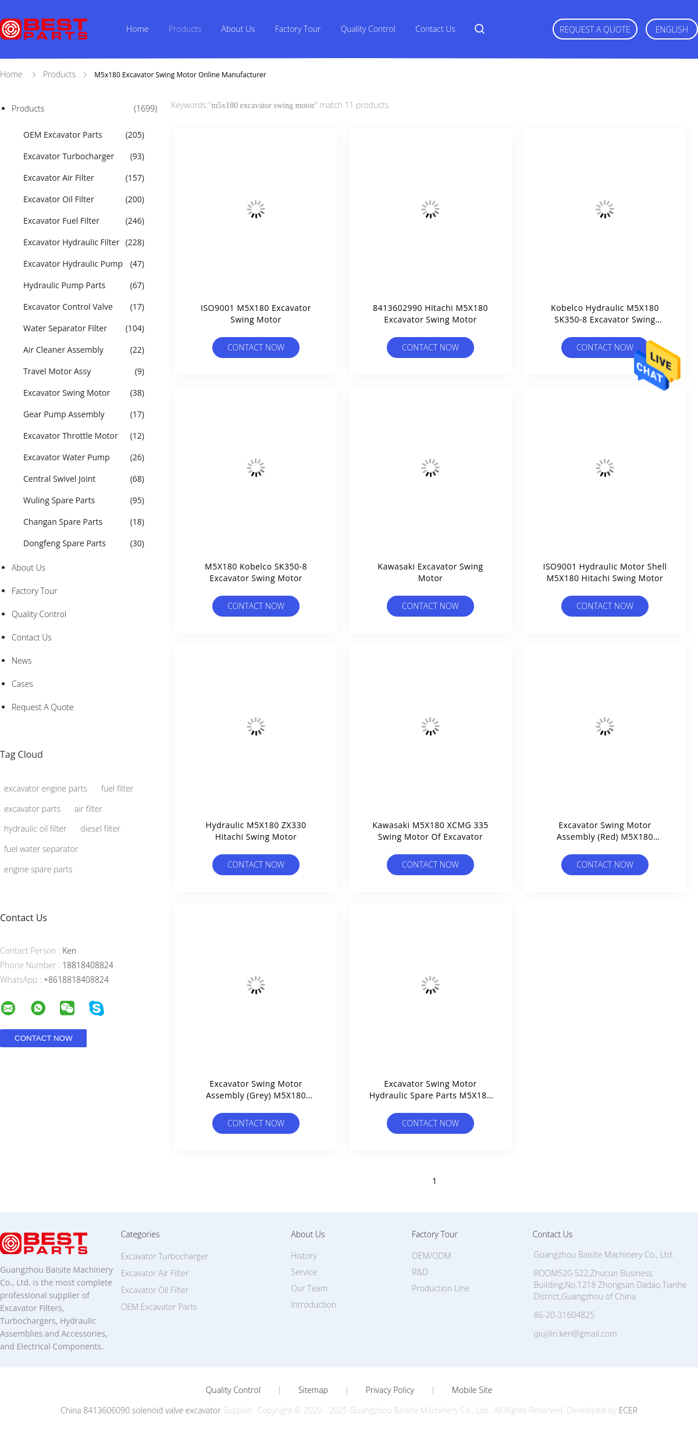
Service (304, 1271)
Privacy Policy (390, 1390)
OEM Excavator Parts (83, 135)
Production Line (440, 1288)
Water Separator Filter (83, 328)
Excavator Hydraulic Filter (83, 242)
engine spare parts (38, 869)
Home (137, 28)
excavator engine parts (45, 788)
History (304, 1255)
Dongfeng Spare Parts (83, 543)
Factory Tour (298, 28)
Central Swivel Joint (83, 479)
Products (185, 28)
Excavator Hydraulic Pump (83, 264)
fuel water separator (41, 848)
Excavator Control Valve (83, 307)
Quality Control (368, 28)
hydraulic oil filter (35, 828)
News (21, 660)
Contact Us (435, 28)
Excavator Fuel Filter (83, 221)
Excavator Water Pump (83, 457)
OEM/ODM (431, 1255)
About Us (238, 28)
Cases (22, 683)
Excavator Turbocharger (83, 156)
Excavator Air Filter (83, 178)
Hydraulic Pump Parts (83, 285)
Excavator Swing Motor (83, 393)
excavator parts (32, 808)
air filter (88, 808)
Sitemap (313, 1390)
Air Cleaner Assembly (83, 350)
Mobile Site (472, 1390)
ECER (628, 1410)
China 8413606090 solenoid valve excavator (140, 1410)
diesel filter (100, 828)
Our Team (309, 1288)
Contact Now (255, 347)
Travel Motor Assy (83, 371)
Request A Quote (595, 29)
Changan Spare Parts (83, 522)
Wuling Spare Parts (83, 500)
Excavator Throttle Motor (83, 436)
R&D (420, 1271)
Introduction (313, 1304)
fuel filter (117, 788)
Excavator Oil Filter (83, 199)
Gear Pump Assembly (83, 414)
